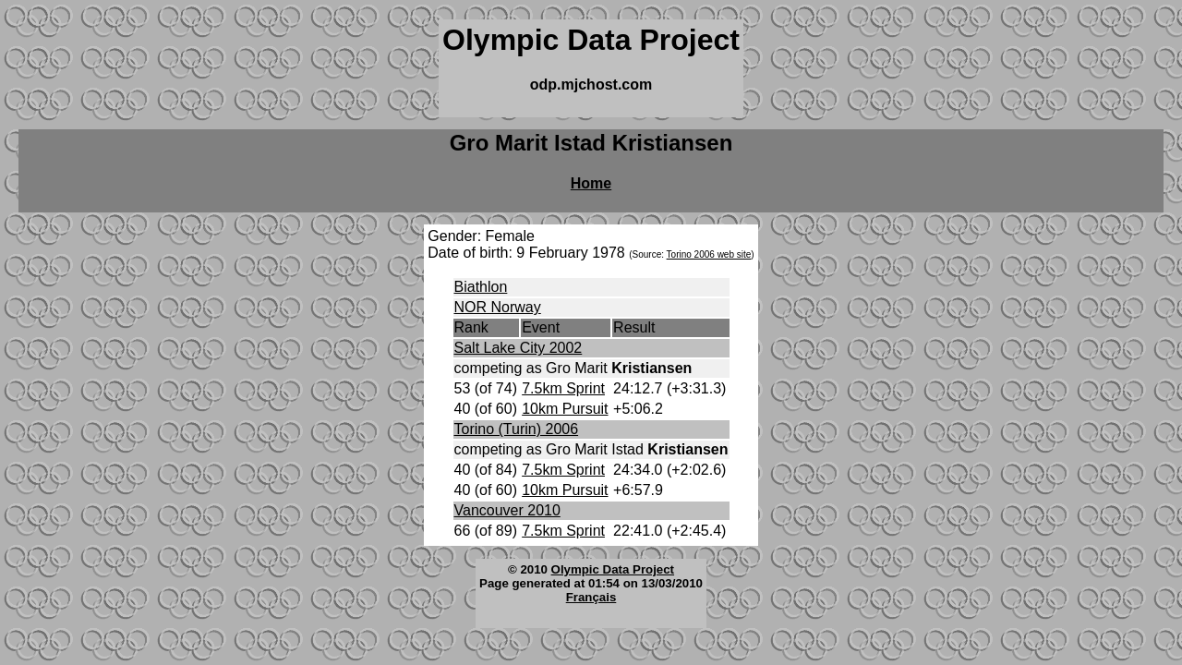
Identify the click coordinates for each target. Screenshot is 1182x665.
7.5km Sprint (563, 388)
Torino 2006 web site (709, 254)
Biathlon (481, 287)
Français (591, 597)
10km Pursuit (565, 409)
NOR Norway (497, 307)
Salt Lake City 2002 (518, 348)
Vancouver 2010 (507, 510)
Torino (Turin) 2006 (516, 429)
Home (591, 183)
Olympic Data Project (612, 569)
